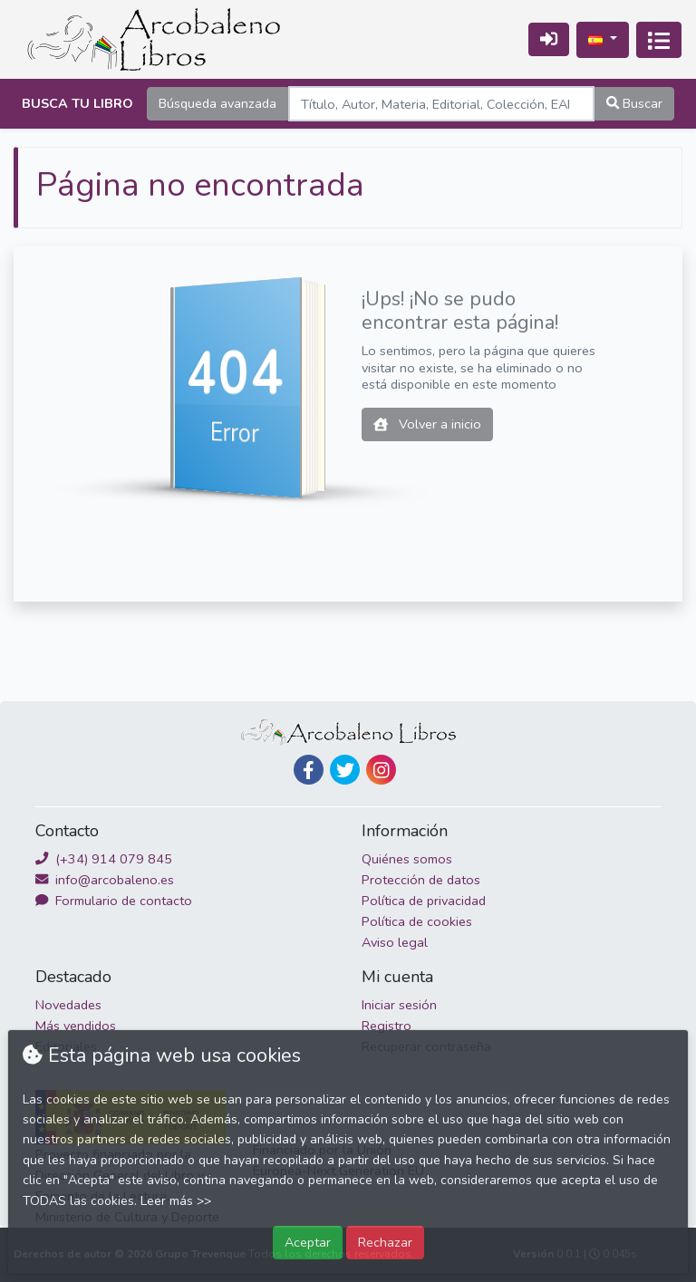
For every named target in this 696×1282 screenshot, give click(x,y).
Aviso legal (395, 942)
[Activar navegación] (659, 40)
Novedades (68, 1005)
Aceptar (308, 1242)
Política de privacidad (424, 901)
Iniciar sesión (399, 1005)
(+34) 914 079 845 (103, 859)
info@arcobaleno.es (104, 880)
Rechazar (385, 1242)
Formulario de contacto (113, 901)
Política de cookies (417, 921)
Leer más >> (175, 1201)
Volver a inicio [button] (427, 424)
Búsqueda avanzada (217, 103)
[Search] (441, 103)
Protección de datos (421, 880)
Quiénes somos (407, 859)
